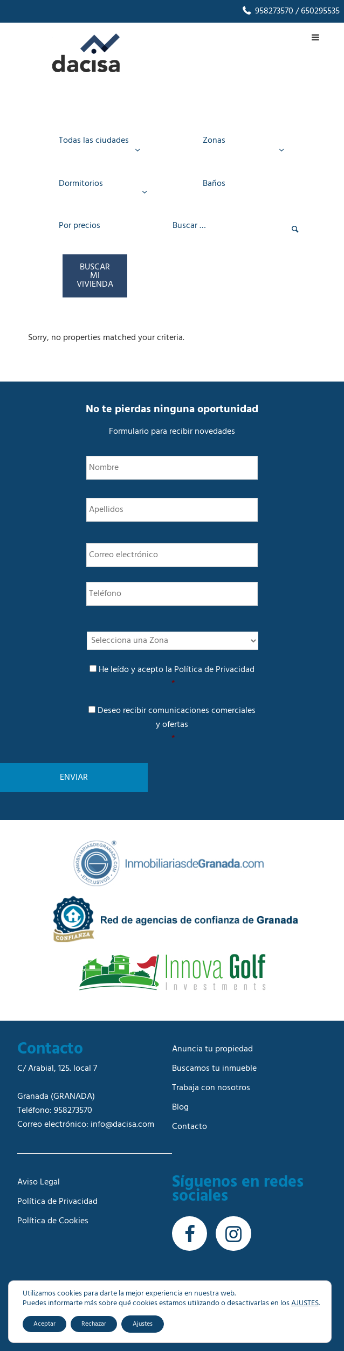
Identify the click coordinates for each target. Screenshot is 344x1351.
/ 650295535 (316, 11)
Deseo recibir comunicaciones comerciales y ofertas (173, 725)
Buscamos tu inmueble (214, 1069)
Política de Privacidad (214, 670)
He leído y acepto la (173, 677)
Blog (180, 1107)
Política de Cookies (52, 1221)
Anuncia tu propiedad (212, 1049)
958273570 (267, 11)
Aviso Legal (38, 1182)
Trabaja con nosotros (211, 1088)
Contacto (189, 1127)
